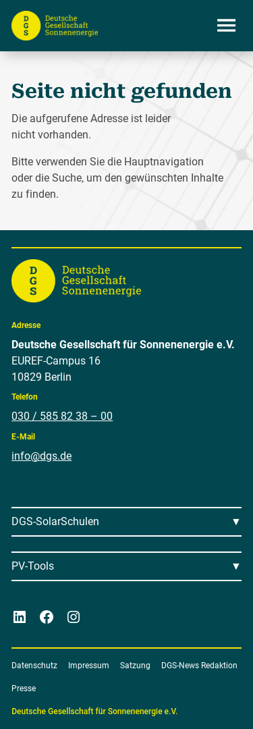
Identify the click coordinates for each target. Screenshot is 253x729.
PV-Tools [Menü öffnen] (32, 566)
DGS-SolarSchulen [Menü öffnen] (55, 521)
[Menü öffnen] (227, 25)
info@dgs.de (41, 456)
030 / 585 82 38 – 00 (62, 416)
